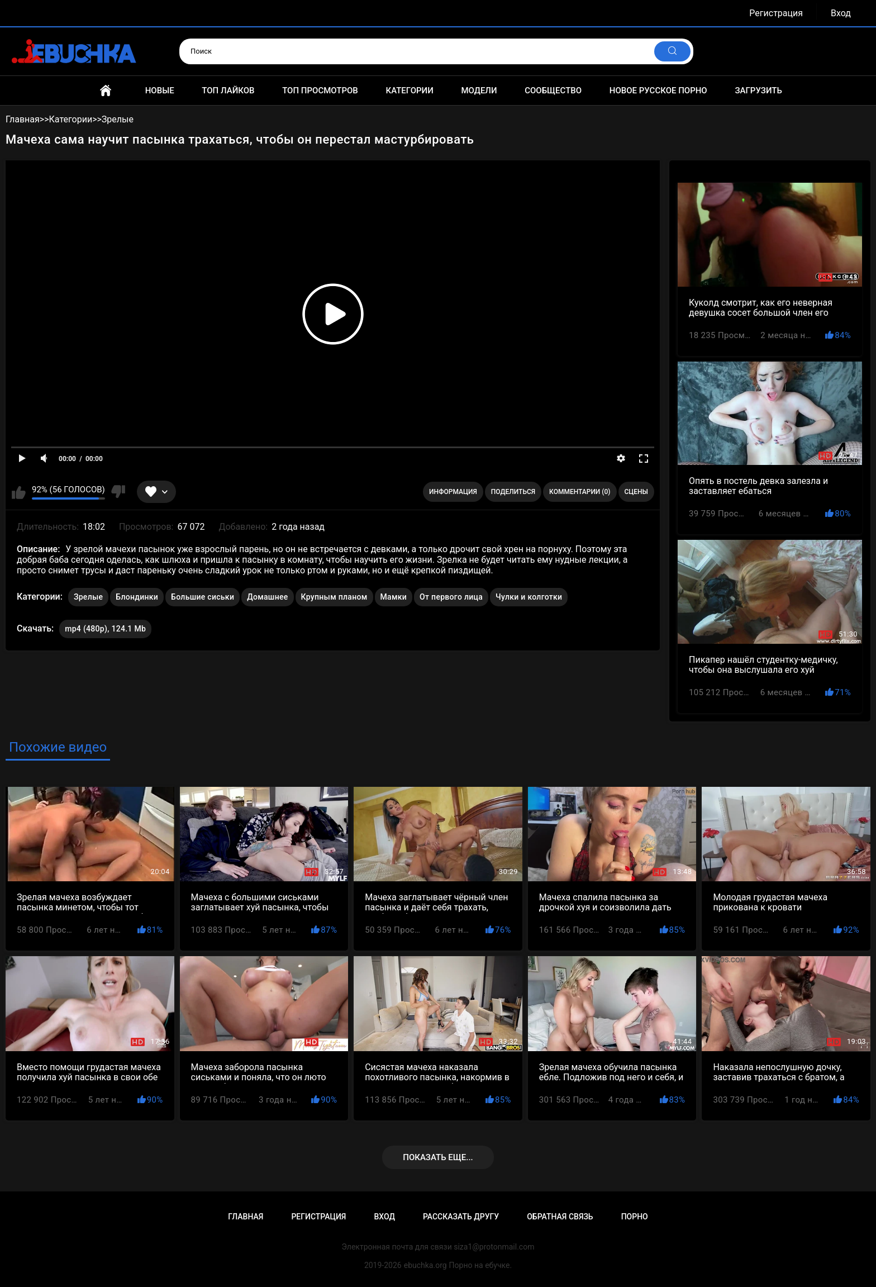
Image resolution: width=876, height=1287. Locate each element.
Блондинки (137, 596)
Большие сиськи (202, 596)
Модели (479, 91)
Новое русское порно (658, 91)
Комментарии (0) (579, 492)
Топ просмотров (320, 91)
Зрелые (88, 596)
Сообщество (553, 91)
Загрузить (758, 91)
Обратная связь (560, 1216)
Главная (106, 90)
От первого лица (451, 596)
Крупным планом (334, 596)
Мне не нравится (118, 492)
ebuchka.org (425, 1265)
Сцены (637, 492)
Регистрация (776, 13)
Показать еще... (438, 1157)
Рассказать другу (461, 1216)
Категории (409, 91)
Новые (159, 91)
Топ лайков (228, 91)
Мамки (393, 596)
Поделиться (513, 492)
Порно (634, 1216)
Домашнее (267, 596)
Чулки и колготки (529, 596)
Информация (453, 492)
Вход (841, 13)
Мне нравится (18, 492)
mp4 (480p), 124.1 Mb (105, 628)
